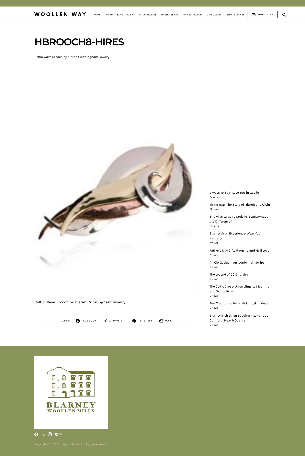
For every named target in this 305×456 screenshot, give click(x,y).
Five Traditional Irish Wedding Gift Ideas (239, 303)
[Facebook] (36, 434)
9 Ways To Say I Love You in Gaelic (234, 192)
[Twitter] (43, 434)
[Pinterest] (58, 434)
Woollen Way (60, 14)
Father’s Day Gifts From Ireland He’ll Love (239, 250)
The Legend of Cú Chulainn (229, 274)
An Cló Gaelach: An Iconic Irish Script (237, 262)
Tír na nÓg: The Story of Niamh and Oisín (240, 204)
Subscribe (262, 14)
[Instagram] (50, 434)
